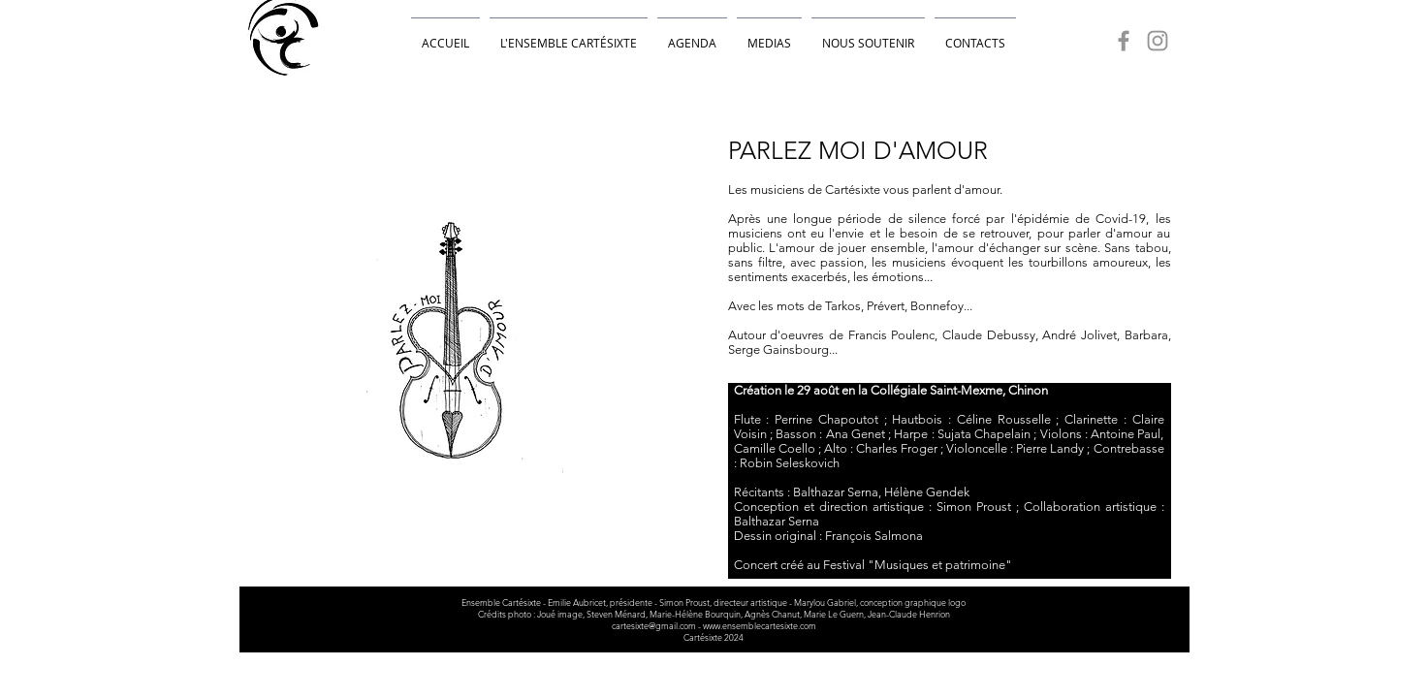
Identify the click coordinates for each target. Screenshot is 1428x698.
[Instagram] (1157, 40)
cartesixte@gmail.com (654, 625)
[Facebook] (1123, 40)
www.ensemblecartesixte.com (759, 625)
